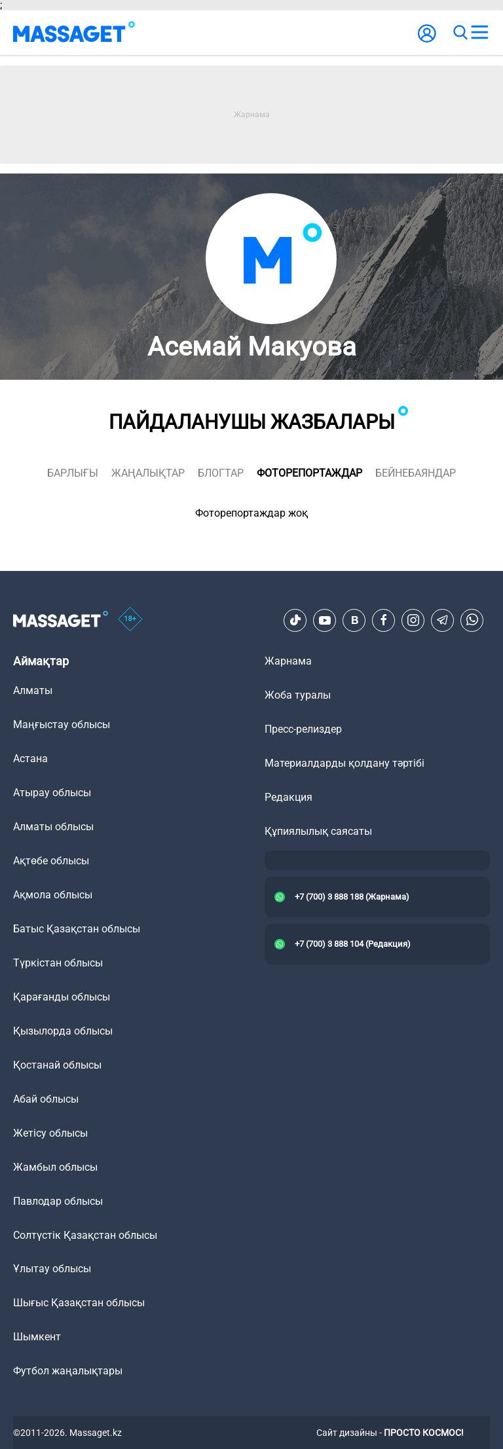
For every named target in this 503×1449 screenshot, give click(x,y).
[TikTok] (295, 620)
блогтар (221, 473)
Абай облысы (46, 1099)
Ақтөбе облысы (51, 860)
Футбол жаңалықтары (67, 1371)
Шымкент (37, 1336)
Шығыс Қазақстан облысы (79, 1302)
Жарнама (288, 661)
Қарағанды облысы (61, 997)
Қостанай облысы (57, 1065)
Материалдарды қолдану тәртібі (344, 763)
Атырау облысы (52, 792)
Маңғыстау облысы (61, 724)
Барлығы (72, 473)
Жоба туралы (298, 695)
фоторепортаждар (309, 473)
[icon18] (130, 620)
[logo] (74, 33)
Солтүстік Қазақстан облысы (85, 1235)
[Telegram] (442, 620)
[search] (459, 32)
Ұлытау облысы (52, 1268)
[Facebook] (383, 620)
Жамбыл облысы (55, 1167)
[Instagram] (413, 620)
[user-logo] (427, 40)
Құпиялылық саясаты (318, 831)
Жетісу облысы (50, 1133)
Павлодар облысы (58, 1201)
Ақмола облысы (52, 895)
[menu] (479, 32)
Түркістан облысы (58, 963)
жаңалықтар (148, 473)
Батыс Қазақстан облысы (76, 929)
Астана (30, 758)
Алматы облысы (53, 826)
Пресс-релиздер (303, 729)
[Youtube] (324, 620)
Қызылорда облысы (63, 1031)
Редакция (288, 797)
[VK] (354, 620)
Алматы (32, 690)
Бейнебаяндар (415, 473)
